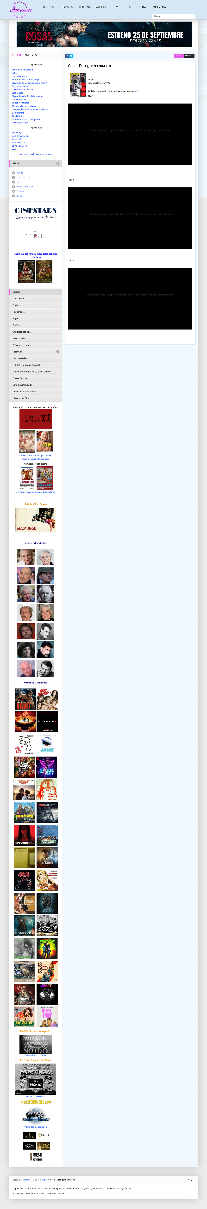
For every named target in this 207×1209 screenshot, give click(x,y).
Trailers (67, 7)
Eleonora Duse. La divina (24, 106)
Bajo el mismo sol (20, 86)
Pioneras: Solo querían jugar (26, 79)
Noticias (142, 7)
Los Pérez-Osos (20, 99)
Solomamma (18, 112)
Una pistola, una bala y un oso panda (30, 109)
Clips (19, 181)
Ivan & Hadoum (19, 76)
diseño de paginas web (120, 1188)
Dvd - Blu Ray (123, 7)
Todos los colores (20, 102)
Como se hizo (23, 177)
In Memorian (159, 7)
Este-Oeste (17, 92)
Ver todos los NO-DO (35, 1055)
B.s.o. (19, 195)
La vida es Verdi (20, 145)
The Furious (18, 116)
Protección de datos (34, 1193)
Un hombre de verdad (22, 89)
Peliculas (84, 7)
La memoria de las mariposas (26, 119)
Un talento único (20, 122)
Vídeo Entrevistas (25, 186)
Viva (14, 149)
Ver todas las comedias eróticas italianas (35, 492)
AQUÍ (137, 91)
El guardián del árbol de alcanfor (27, 96)
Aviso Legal (18, 1193)
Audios (20, 172)
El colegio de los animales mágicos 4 (29, 82)
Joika (14, 72)
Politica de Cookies (55, 1193)
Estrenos (47, 7)
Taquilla (100, 7)
